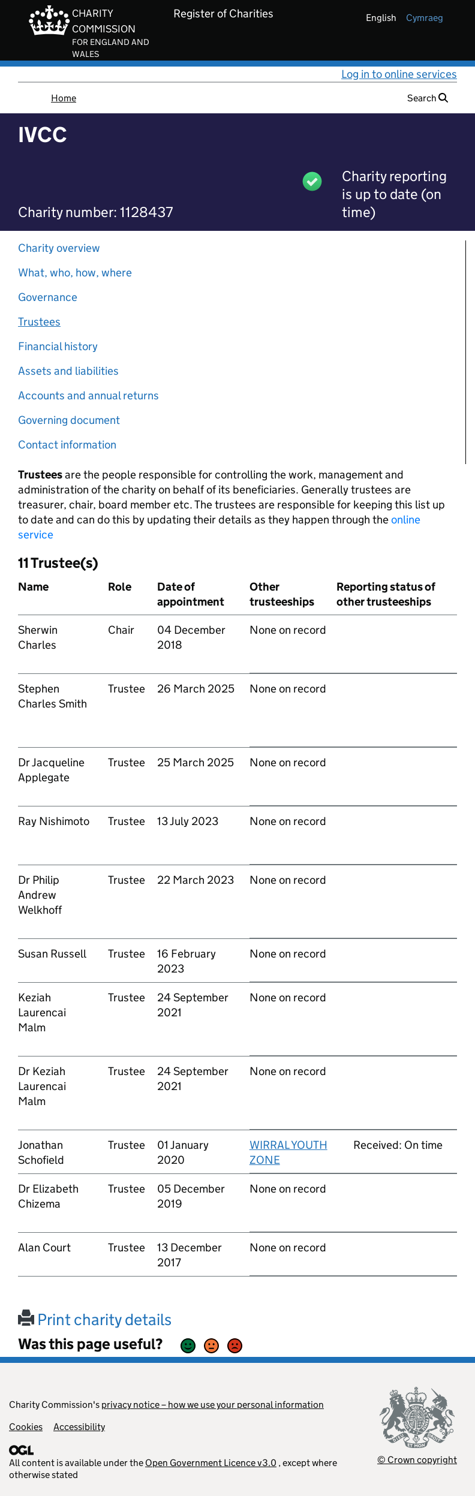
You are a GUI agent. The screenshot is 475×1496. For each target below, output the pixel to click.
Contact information (67, 444)
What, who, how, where (75, 272)
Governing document (69, 420)
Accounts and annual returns (88, 395)
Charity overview (59, 248)
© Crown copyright (417, 1459)
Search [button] (427, 98)
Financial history (58, 346)
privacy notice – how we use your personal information (212, 1404)
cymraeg (424, 17)
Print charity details (95, 1319)
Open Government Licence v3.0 (210, 1462)
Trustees (39, 322)
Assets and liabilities (68, 371)
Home (63, 98)
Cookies (26, 1426)
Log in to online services (399, 74)
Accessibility (79, 1426)
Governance (47, 297)
